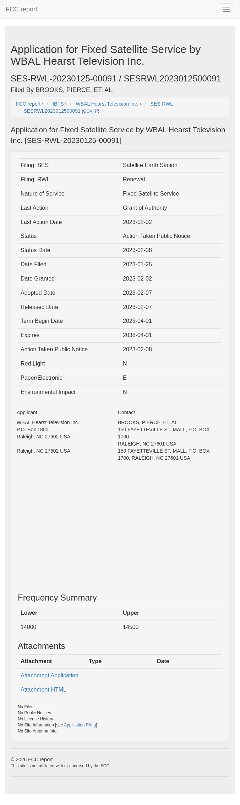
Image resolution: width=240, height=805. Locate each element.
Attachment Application (49, 675)
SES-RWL (162, 104)
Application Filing (80, 725)
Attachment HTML (43, 690)
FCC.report (21, 9)
